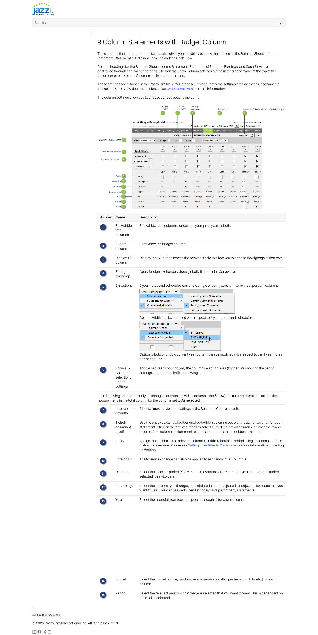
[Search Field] (159, 22)
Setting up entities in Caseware (212, 445)
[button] (280, 22)
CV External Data (180, 88)
